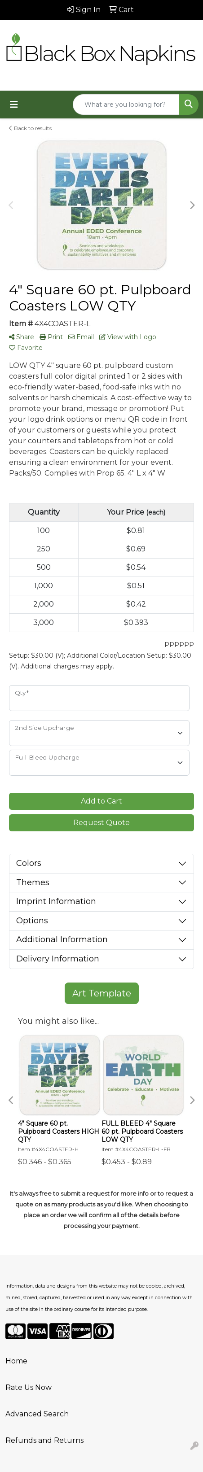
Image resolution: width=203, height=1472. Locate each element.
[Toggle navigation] (13, 104)
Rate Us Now (28, 1387)
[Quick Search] (126, 104)
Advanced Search (37, 1414)
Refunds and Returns (44, 1440)
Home (16, 1361)
